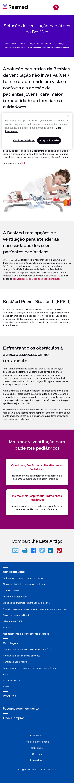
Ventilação (60, 43)
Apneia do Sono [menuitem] (14, 571)
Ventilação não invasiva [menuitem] (15, 661)
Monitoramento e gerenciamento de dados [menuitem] (26, 633)
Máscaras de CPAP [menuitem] (13, 621)
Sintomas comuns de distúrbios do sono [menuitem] (24, 577)
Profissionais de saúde (15, 43)
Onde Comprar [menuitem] (13, 718)
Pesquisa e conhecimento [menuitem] (21, 708)
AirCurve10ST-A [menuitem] (11, 680)
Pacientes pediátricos (15, 48)
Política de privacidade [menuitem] (37, 741)
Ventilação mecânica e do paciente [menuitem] (21, 655)
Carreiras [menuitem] (37, 754)
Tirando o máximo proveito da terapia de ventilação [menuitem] (30, 667)
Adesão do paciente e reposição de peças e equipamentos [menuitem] (35, 608)
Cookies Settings (24, 140)
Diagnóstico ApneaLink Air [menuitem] (16, 615)
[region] (37, 131)
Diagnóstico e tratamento (40, 43)
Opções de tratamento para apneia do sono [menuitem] (26, 602)
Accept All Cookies (49, 140)
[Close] (68, 116)
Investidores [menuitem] (37, 760)
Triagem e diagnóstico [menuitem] (15, 596)
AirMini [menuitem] (6, 627)
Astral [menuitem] (6, 674)
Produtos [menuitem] (9, 696)
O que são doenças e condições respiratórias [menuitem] (27, 649)
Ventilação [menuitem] (10, 643)
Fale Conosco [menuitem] (37, 735)
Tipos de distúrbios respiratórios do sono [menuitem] (25, 584)
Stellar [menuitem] (6, 686)
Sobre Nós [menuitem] (37, 747)
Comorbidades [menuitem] (11, 590)
